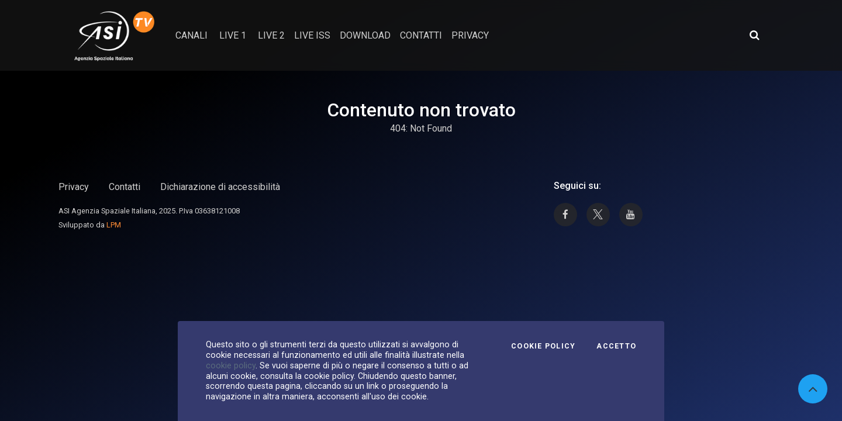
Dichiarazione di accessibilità (220, 186)
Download (365, 35)
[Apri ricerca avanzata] (754, 35)
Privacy (73, 186)
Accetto (616, 346)
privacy (470, 35)
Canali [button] (191, 35)
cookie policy (231, 365)
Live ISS (312, 35)
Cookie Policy (543, 346)
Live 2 (271, 35)
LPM (113, 224)
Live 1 (232, 35)
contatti (421, 35)
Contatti (124, 186)
